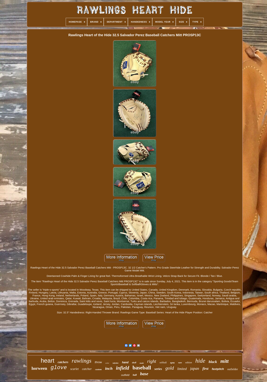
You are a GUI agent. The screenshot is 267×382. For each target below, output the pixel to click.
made (142, 363)
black (213, 362)
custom (98, 369)
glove (59, 367)
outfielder (232, 369)
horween (39, 368)
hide (200, 361)
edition (188, 362)
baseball (141, 368)
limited (182, 369)
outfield (125, 375)
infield (122, 368)
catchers (63, 362)
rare (180, 362)
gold (169, 368)
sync (172, 363)
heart (47, 360)
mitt (224, 361)
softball (163, 362)
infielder (116, 363)
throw (98, 362)
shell (134, 362)
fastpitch (218, 369)
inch (109, 368)
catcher (87, 369)
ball (135, 375)
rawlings (81, 361)
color (107, 363)
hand (125, 362)
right (151, 361)
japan (194, 368)
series (158, 369)
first (205, 369)
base (144, 373)
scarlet (74, 369)
